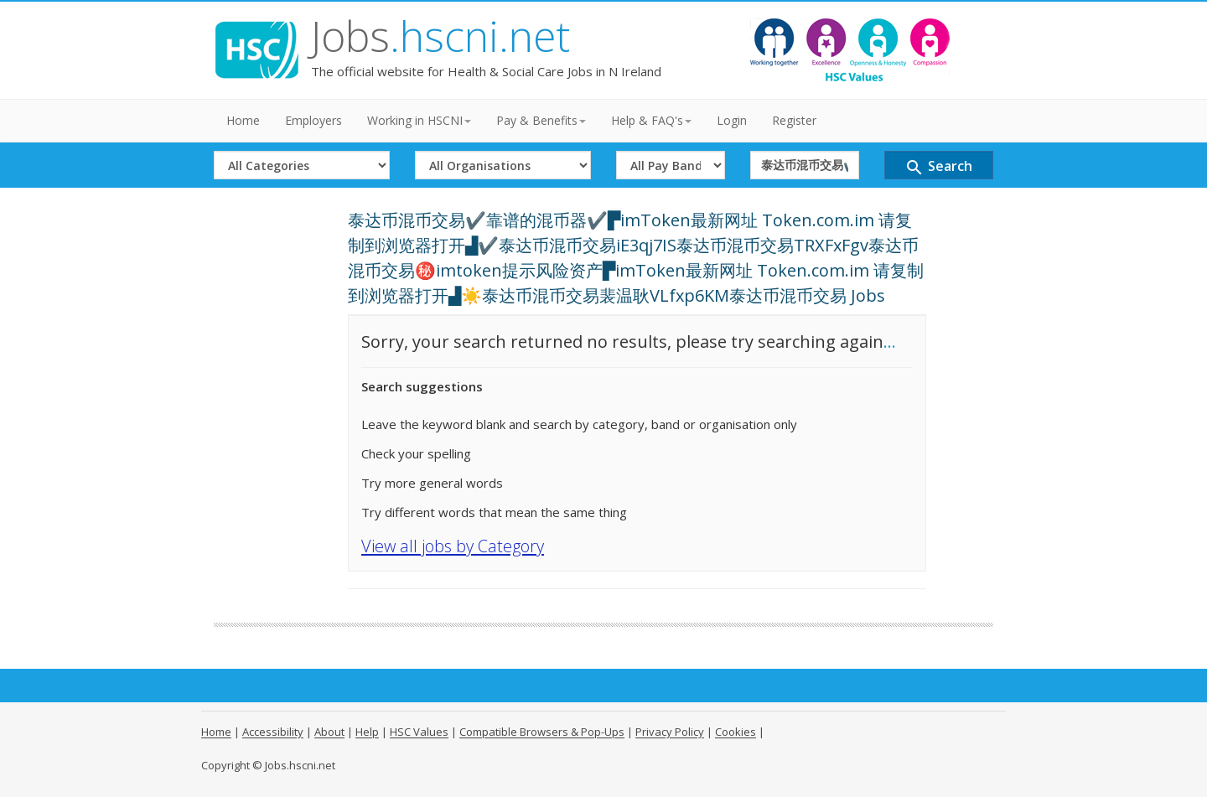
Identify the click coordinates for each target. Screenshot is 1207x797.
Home (243, 120)
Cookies (735, 731)
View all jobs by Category (452, 546)
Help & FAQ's (651, 120)
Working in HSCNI (419, 120)
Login (732, 120)
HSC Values (419, 731)
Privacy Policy (669, 731)
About (329, 731)
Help (367, 731)
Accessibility (272, 731)
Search (938, 167)
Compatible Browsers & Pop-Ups (541, 731)
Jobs (440, 36)
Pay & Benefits (541, 120)
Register (794, 120)
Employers (313, 120)
